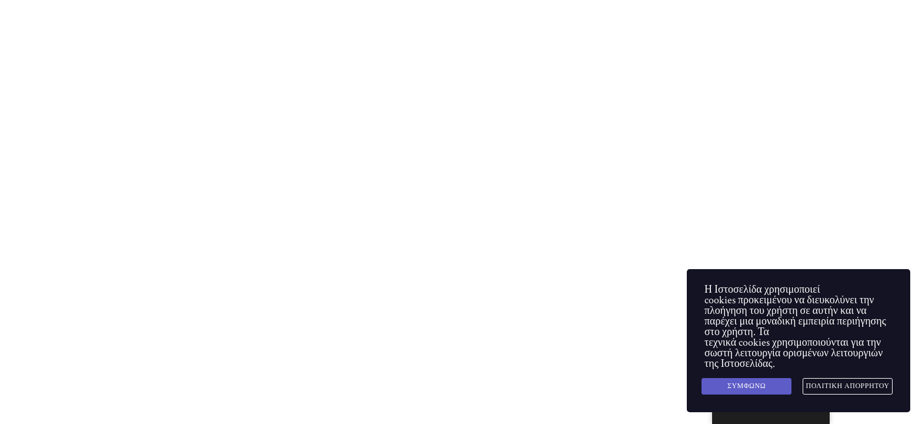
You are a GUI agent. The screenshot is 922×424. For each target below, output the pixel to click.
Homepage (182, 225)
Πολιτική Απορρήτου (848, 386)
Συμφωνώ (746, 386)
